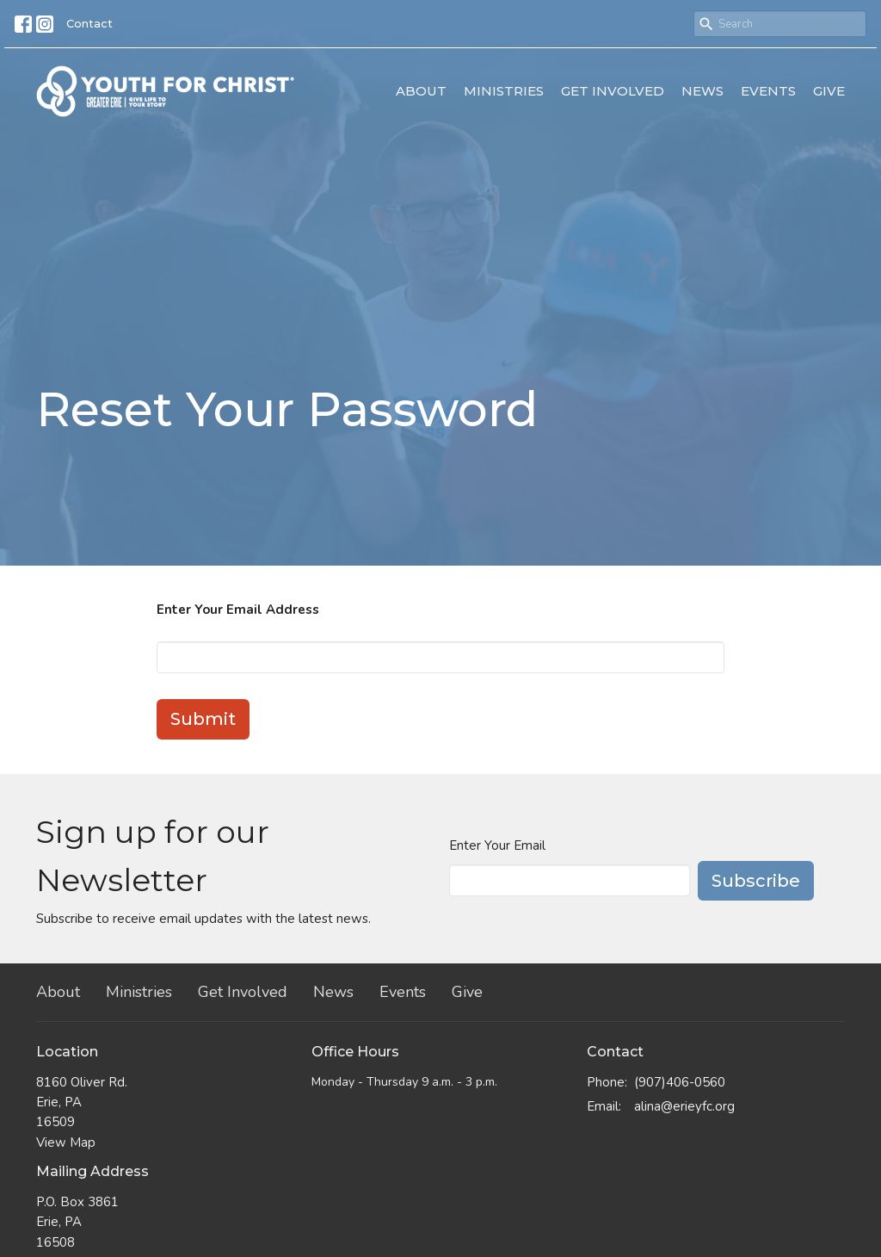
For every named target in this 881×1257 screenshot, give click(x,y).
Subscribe (756, 880)
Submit (203, 719)
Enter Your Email (497, 845)
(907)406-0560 (679, 1082)
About (421, 91)
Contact (89, 23)
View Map (65, 1142)
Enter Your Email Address (238, 609)
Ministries (504, 91)
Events (768, 91)
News (702, 91)
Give (829, 91)
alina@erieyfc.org (684, 1106)
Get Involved (612, 91)
